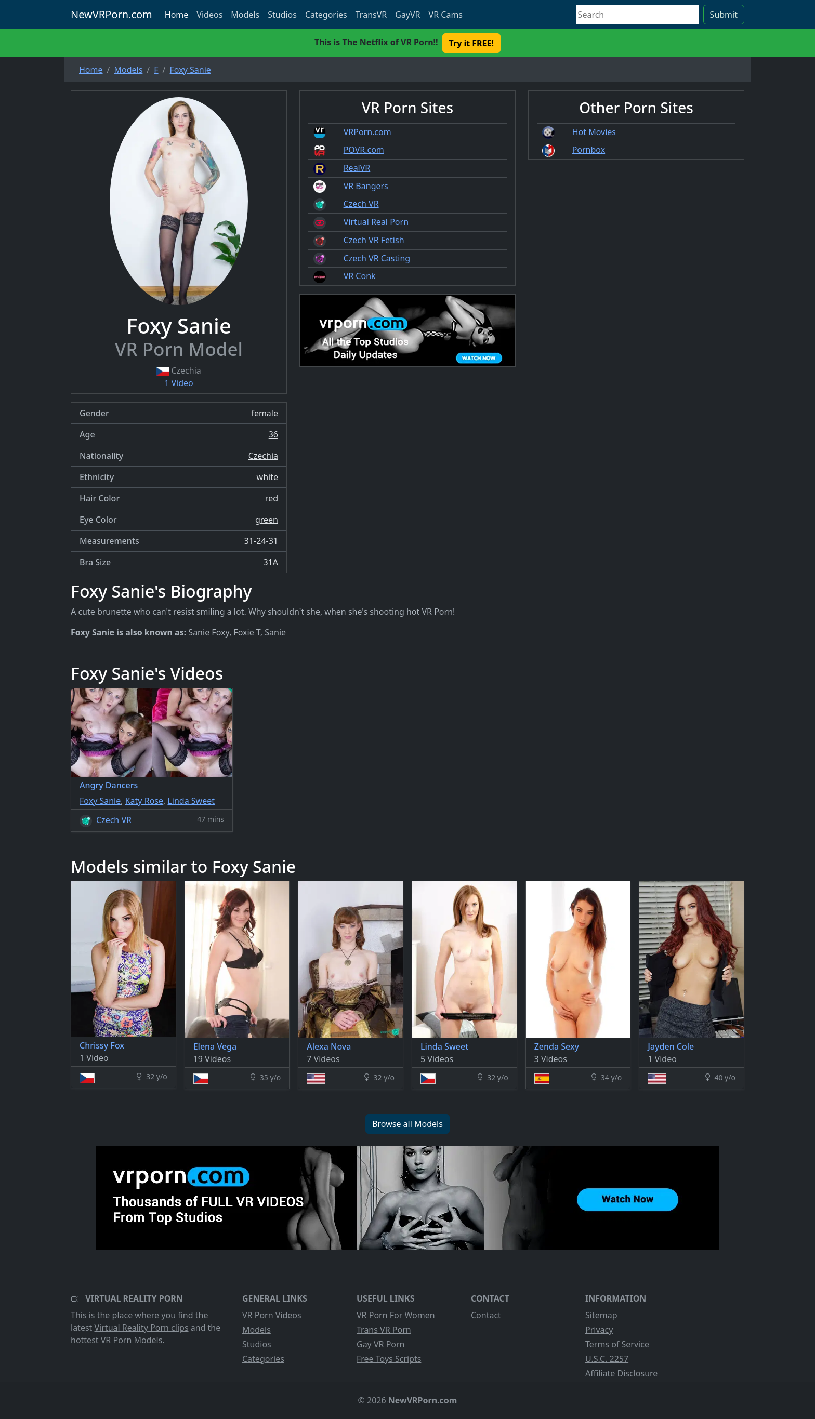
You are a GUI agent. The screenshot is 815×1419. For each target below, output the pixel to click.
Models (245, 14)
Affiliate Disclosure (621, 1373)
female (264, 413)
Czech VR (361, 203)
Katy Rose (144, 800)
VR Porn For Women (396, 1315)
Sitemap (601, 1315)
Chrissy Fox (102, 1045)
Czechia (263, 455)
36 (273, 434)
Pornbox (589, 149)
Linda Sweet (191, 800)
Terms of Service (617, 1344)
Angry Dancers (109, 785)
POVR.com (364, 149)
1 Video (178, 383)
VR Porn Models (132, 1340)
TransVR (371, 14)
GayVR (407, 14)
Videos (209, 14)
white (267, 477)
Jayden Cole (671, 1046)
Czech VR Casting (377, 258)
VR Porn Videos (271, 1315)
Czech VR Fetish (374, 240)
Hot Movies (594, 132)
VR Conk (360, 276)
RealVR (357, 168)
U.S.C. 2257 (606, 1358)
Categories (326, 14)
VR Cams (446, 14)
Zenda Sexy (556, 1046)
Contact (486, 1315)
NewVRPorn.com (111, 14)
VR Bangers (366, 186)
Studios (282, 14)
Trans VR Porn (384, 1329)
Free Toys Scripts (389, 1358)
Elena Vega (215, 1046)
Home (177, 14)
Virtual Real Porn (376, 222)
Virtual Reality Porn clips (142, 1327)
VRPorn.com (367, 132)
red (271, 498)
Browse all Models (407, 1124)
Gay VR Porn (381, 1344)
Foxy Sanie (100, 800)
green (266, 519)
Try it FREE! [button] (471, 43)
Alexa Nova (329, 1046)
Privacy (599, 1329)
